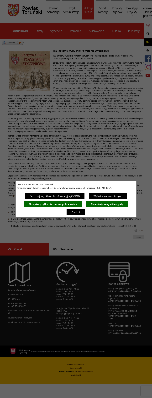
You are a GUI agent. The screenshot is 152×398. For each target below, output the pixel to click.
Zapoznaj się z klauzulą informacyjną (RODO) (55, 196)
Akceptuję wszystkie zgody (107, 204)
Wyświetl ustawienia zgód (108, 196)
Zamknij (75, 212)
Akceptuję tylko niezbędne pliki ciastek (53, 204)
